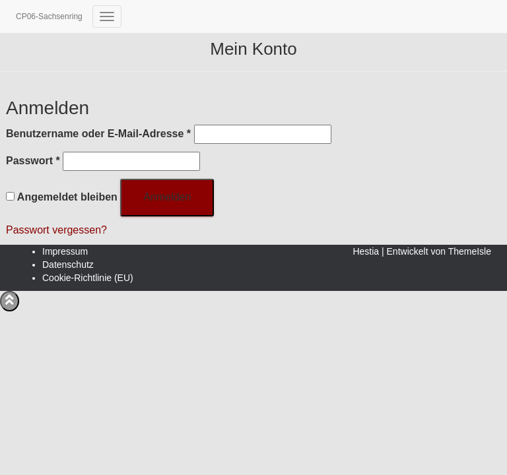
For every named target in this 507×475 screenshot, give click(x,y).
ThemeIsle (469, 251)
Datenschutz (68, 264)
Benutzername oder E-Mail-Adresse (98, 133)
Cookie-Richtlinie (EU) (87, 277)
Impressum (65, 251)
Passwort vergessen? (56, 230)
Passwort (33, 160)
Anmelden (167, 197)
